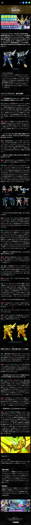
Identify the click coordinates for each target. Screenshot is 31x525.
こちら (19, 519)
